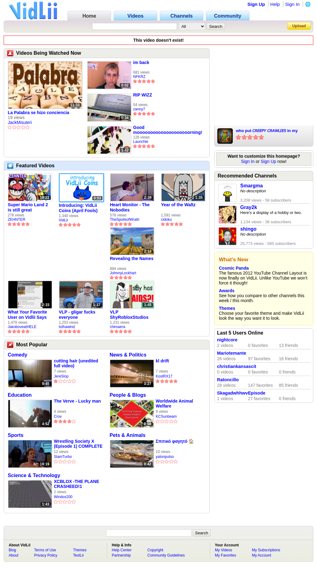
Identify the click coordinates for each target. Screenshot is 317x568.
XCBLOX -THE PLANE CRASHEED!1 (76, 484)
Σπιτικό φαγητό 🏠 (175, 441)
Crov (58, 416)
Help (275, 4)
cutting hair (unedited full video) (76, 363)
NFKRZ (139, 77)
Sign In (292, 4)
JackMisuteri (20, 122)
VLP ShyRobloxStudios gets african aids (129, 315)
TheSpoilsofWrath (124, 219)
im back (141, 62)
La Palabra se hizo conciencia (38, 112)
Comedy (17, 354)
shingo (248, 229)
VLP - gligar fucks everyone (77, 315)
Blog (12, 550)
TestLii (78, 555)
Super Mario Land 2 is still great (28, 207)
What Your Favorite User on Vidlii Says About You (27, 315)
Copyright (155, 550)
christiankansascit (236, 366)
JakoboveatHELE (22, 327)
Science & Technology (34, 475)
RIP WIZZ (142, 94)
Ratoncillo (228, 379)
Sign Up (256, 4)
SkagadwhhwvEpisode (241, 393)
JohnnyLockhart (123, 273)
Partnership (121, 555)
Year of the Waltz (178, 204)
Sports (16, 435)
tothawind (67, 327)
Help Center (122, 550)
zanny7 (139, 109)
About (13, 555)
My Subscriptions (266, 550)
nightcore (227, 339)
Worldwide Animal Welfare (174, 403)
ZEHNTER (16, 219)
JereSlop (61, 376)
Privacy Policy (45, 555)
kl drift (162, 360)
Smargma (251, 185)
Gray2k (248, 207)
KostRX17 (164, 376)
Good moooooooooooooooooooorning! (167, 130)
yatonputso (165, 457)
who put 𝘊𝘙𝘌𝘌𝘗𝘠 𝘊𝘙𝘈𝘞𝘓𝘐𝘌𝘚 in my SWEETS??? (267, 131)
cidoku (166, 219)
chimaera (117, 327)
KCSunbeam (166, 416)
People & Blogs (128, 395)
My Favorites (225, 555)
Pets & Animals (127, 435)
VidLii (63, 220)
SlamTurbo (63, 457)
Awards (226, 290)
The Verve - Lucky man (77, 401)
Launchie (140, 141)
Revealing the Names (132, 258)
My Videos (223, 550)
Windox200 (63, 497)
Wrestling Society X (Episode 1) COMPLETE (78, 444)
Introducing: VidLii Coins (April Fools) (78, 208)
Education (20, 395)
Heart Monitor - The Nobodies (130, 207)
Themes (227, 308)
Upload (299, 25)
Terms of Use (45, 550)
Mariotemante (231, 353)
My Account (261, 555)
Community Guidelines (166, 555)
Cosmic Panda (234, 268)
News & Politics (128, 354)
